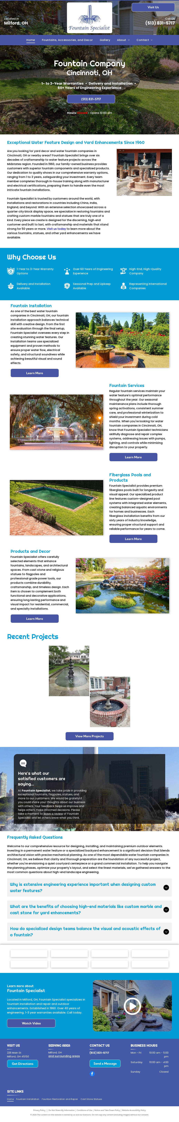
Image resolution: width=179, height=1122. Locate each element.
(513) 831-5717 (160, 23)
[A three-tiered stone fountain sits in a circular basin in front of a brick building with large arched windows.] (151, 712)
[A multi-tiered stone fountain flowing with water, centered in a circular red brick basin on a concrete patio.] (110, 702)
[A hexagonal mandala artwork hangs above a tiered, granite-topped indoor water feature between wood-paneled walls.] (69, 712)
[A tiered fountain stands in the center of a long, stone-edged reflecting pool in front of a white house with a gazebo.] (69, 671)
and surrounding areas (64, 1059)
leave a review (53, 814)
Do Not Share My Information (62, 1113)
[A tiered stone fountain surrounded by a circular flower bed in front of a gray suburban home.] (28, 661)
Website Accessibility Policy (134, 1113)
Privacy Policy (39, 1113)
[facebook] (92, 1077)
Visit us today (56, 229)
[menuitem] (30, 40)
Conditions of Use (85, 1113)
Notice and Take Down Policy (107, 1113)
